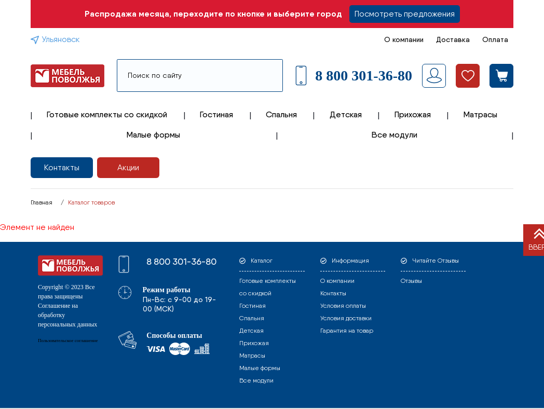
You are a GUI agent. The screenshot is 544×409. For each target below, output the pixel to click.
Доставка (453, 39)
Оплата (495, 39)
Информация (350, 260)
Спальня (281, 114)
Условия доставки (346, 318)
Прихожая (413, 114)
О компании (404, 39)
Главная (41, 202)
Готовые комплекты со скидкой (107, 114)
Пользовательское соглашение (68, 340)
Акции (128, 167)
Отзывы (411, 280)
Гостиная (216, 114)
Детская (346, 114)
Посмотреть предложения (405, 14)
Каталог (262, 260)
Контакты (61, 167)
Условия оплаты (343, 305)
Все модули (394, 135)
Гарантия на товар (346, 330)
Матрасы (480, 114)
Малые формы (153, 135)
